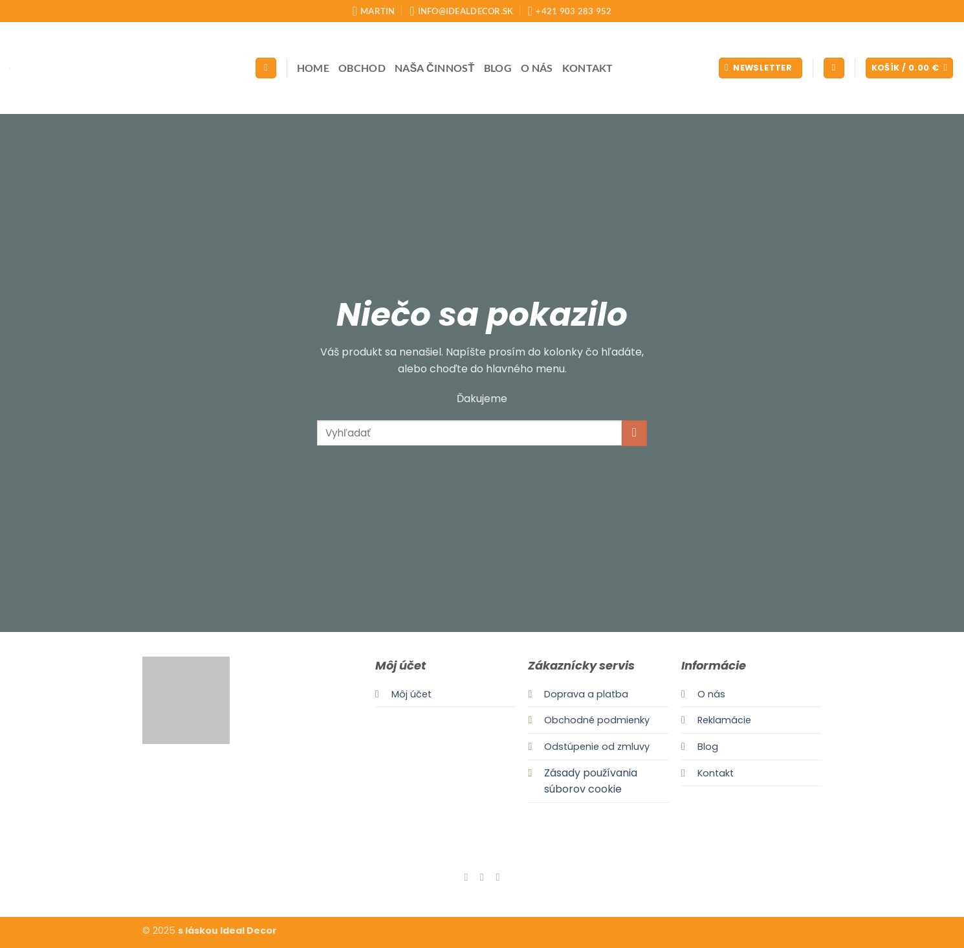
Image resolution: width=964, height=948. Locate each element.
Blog (498, 68)
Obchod (362, 68)
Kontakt (587, 68)
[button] (760, 68)
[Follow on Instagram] (482, 877)
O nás (537, 68)
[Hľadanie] (266, 68)
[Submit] (634, 433)
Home (313, 68)
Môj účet (411, 694)
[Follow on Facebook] (466, 877)
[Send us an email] (497, 877)
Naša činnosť (435, 68)
